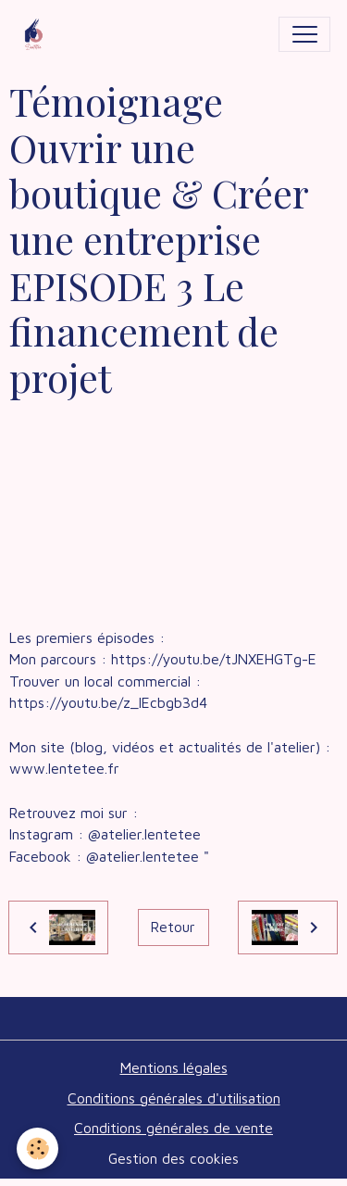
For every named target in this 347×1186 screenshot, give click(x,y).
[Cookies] (37, 1148)
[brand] (38, 34)
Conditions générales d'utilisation (174, 1098)
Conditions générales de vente (173, 1127)
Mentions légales (174, 1067)
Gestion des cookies (173, 1158)
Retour (173, 926)
